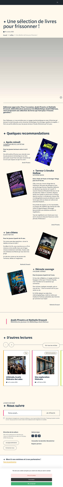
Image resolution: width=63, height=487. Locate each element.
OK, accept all (31, 483)
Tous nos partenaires (9, 462)
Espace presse (37, 444)
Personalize (31, 479)
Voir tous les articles (51, 345)
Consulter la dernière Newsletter (43, 441)
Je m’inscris (50, 413)
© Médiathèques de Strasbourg (22, 359)
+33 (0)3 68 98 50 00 (11, 443)
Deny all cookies (31, 475)
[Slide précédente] (5, 344)
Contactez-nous (10, 448)
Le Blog (11, 35)
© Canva (61, 97)
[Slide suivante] (11, 344)
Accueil (5, 35)
